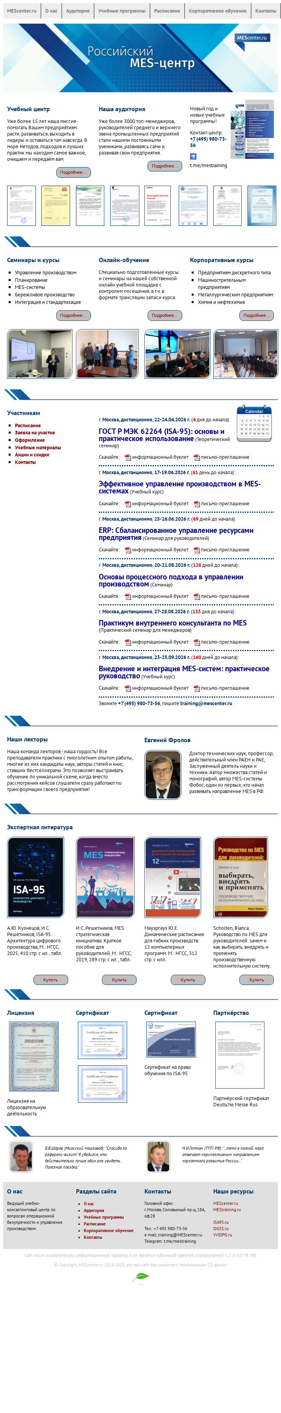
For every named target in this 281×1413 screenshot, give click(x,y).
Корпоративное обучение (218, 10)
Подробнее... (73, 172)
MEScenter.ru (22, 10)
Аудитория (78, 10)
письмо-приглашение (220, 456)
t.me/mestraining (208, 165)
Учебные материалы (38, 447)
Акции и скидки (32, 454)
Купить (50, 980)
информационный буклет (155, 456)
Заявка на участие (35, 432)
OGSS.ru (221, 1228)
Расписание (167, 10)
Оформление (30, 439)
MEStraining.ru (227, 1209)
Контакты (265, 10)
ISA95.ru (221, 1222)
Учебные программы (122, 10)
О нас (51, 10)
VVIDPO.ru (222, 1235)
